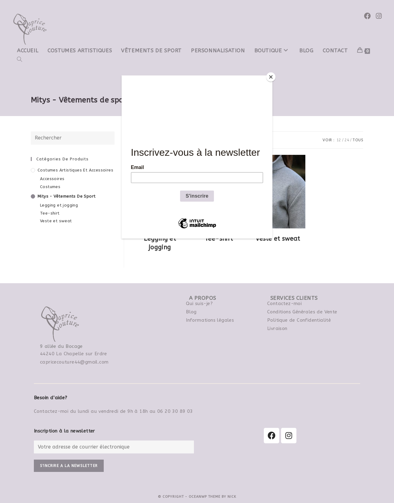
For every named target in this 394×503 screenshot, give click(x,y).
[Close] (270, 77)
